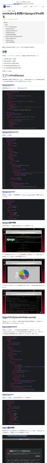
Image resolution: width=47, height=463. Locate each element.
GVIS (6, 6)
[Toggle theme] (11, 7)
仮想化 (13, 11)
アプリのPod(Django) (11, 27)
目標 (6, 25)
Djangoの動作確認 (11, 34)
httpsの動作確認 (10, 42)
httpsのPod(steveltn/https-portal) (13, 36)
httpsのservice (10, 40)
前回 (3, 47)
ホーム (4, 11)
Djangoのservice (10, 32)
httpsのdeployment (11, 38)
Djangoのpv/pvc (10, 28)
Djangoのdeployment (11, 30)
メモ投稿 (9, 11)
